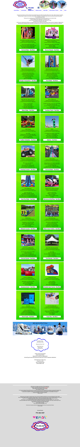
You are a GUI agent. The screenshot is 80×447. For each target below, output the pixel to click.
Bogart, (25, 397)
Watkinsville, (33, 399)
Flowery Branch (59, 397)
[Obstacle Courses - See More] (28, 229)
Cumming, (42, 397)
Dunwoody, (53, 397)
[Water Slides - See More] (28, 110)
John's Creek (40, 398)
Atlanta (59, 396)
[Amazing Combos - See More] (28, 169)
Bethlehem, (22, 397)
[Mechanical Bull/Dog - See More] (52, 199)
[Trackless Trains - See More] (52, 110)
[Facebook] (38, 7)
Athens (56, 396)
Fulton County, (39, 400)
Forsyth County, (34, 400)
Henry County (51, 400)
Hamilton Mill (30, 398)
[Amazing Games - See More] (28, 287)
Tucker (30, 399)
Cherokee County (52, 399)
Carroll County (47, 399)
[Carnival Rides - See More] (28, 50)
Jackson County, (56, 400)
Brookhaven (30, 397)
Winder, (36, 399)
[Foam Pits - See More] (52, 317)
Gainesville (24, 398)
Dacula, (45, 397)
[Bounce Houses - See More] (52, 50)
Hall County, (47, 400)
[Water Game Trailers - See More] (52, 229)
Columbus (39, 397)
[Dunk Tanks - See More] (28, 317)
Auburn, (19, 397)
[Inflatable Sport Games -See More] (52, 287)
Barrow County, (43, 399)
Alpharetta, (53, 396)
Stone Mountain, (23, 399)
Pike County (35, 401)
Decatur (47, 397)
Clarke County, (57, 399)
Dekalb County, (25, 400)
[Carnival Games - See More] (28, 258)
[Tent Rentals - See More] (52, 258)
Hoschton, (34, 398)
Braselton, (27, 397)
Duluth (56, 397)
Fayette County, (30, 400)
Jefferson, (37, 398)
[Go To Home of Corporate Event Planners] (39, 417)
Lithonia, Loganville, (52, 398)
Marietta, (56, 398)
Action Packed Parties (45, 390)
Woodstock (38, 399)
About (34, 416)
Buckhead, (34, 397)
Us (34, 417)
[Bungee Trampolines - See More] (28, 81)
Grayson (27, 398)
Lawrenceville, (45, 398)
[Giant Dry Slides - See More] (28, 199)
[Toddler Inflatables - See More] (28, 140)
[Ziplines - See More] (52, 140)
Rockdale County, (39, 401)
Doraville (50, 397)
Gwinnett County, (43, 400)
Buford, (37, 397)
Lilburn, (48, 398)
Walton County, (44, 401)
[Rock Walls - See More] (52, 81)
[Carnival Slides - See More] (52, 169)
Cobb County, (21, 400)
